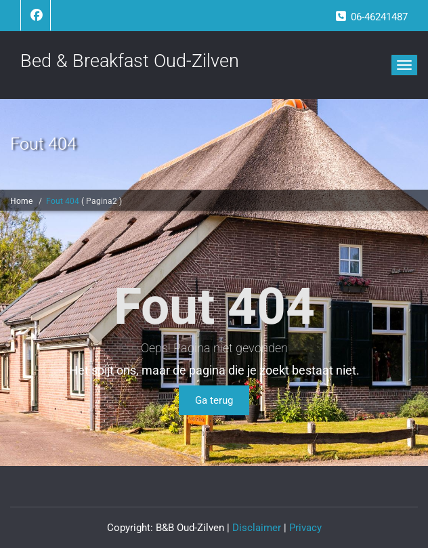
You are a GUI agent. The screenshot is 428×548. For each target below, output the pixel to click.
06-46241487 (379, 17)
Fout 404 (63, 201)
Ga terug (214, 400)
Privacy (305, 528)
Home (21, 201)
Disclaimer (256, 528)
